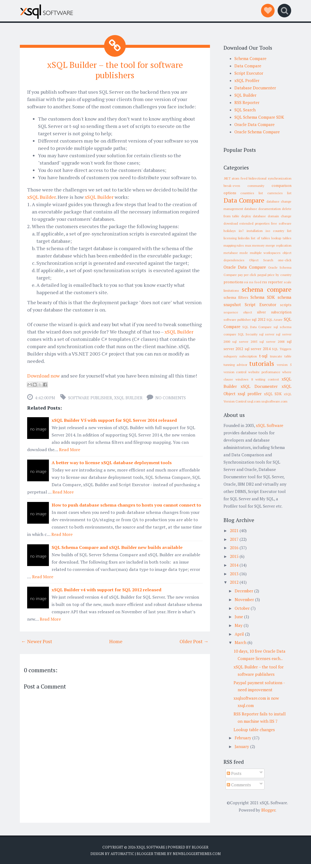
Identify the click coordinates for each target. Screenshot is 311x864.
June (239, 616)
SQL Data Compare (257, 327)
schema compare (266, 289)
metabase (231, 253)
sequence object (238, 312)
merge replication (278, 245)
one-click (284, 260)
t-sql (263, 356)
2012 (234, 582)
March (240, 642)
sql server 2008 (271, 342)
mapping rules (234, 245)
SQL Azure (274, 320)
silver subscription (274, 312)
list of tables (260, 238)
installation (255, 231)
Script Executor (248, 73)
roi (246, 282)
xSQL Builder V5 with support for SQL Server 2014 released (114, 420)
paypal (261, 275)
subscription (248, 356)
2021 (234, 530)
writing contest (267, 379)
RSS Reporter (246, 102)
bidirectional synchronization (270, 178)
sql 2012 (258, 319)
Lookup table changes (254, 729)
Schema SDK (262, 297)
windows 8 (244, 379)
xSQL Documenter (259, 386)
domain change (279, 216)
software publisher (90, 397)
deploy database (253, 216)
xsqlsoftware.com (274, 401)
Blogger (268, 810)
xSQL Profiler (246, 80)
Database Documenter (255, 87)
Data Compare (247, 65)
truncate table (280, 356)
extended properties (254, 223)
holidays (230, 231)
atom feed (239, 178)
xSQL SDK (273, 393)
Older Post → (194, 641)
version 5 (284, 365)
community (255, 186)
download (231, 223)
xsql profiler (250, 393)
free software (281, 223)
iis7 (241, 231)
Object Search (261, 260)
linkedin (244, 238)
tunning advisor (235, 365)
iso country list (278, 231)
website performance (264, 372)
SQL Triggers (281, 349)
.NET (227, 178)
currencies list (279, 193)
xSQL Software (269, 425)
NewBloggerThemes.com (197, 853)
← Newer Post (36, 641)
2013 (234, 573)
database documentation (262, 209)
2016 (234, 547)
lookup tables (281, 238)
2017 (234, 539)
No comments (170, 397)
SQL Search (245, 109)
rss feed (255, 282)
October (242, 608)
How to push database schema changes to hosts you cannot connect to (126, 505)
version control (235, 372)
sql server (266, 334)
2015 (234, 556)
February (243, 737)
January (242, 746)
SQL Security (247, 334)
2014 (234, 565)
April (239, 634)
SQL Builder (245, 95)
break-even (232, 186)
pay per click (247, 275)
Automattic (122, 853)
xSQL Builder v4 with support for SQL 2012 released (106, 589)
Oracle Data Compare (254, 124)
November (244, 599)
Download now (43, 375)
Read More (69, 449)
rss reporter (272, 281)
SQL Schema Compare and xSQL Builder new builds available (117, 547)
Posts (234, 773)
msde (244, 253)
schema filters (236, 297)
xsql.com (253, 401)
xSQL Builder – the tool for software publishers (114, 69)
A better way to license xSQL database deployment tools (112, 462)
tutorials (261, 363)
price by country (279, 275)
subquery (230, 356)
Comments (239, 784)
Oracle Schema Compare (257, 131)
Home (115, 641)
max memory (255, 245)
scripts (285, 304)
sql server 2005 (244, 342)
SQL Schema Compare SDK (259, 117)
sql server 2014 (258, 348)
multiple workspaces (265, 253)
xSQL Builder (41, 196)
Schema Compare (250, 58)
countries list (251, 193)
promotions (233, 281)
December (244, 590)
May (239, 625)
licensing (230, 238)
